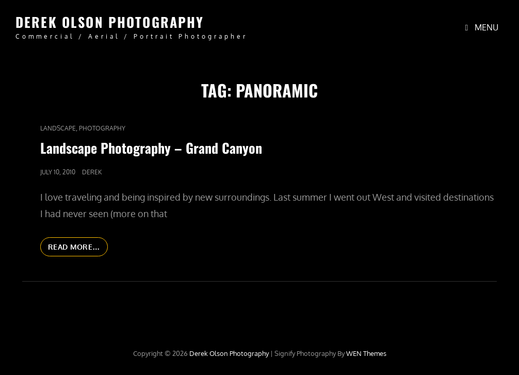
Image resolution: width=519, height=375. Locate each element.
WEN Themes (366, 353)
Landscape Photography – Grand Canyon (151, 148)
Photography (102, 128)
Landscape (58, 128)
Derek (92, 172)
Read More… (78, 248)
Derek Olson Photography (109, 22)
